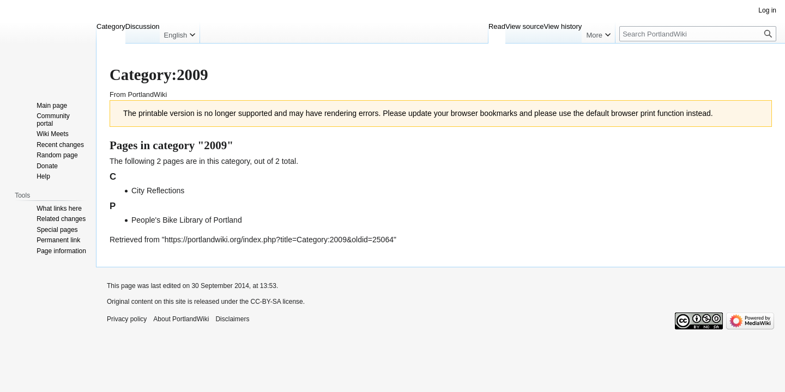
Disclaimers (232, 319)
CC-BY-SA (265, 301)
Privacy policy (127, 319)
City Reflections (157, 190)
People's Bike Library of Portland (186, 220)
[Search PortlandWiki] (697, 33)
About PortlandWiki (181, 319)
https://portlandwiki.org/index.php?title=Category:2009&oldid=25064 (279, 239)
